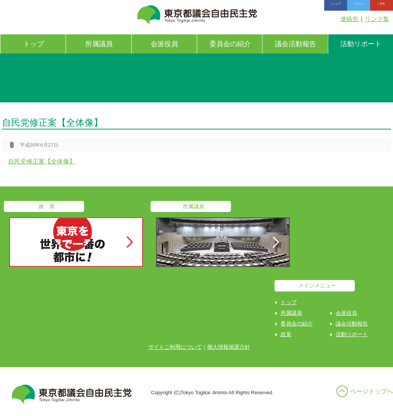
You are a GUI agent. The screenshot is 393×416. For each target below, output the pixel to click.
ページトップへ (371, 391)
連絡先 (349, 19)
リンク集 (377, 19)
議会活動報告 (295, 44)
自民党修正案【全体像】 (41, 161)
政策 (286, 334)
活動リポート (352, 334)
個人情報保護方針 (228, 347)
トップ (33, 44)
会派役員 (164, 44)
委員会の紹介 (230, 44)
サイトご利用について (175, 347)
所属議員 (99, 44)
